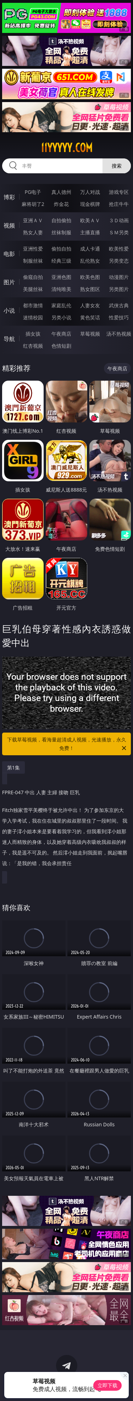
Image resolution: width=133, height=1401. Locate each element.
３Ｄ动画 (119, 220)
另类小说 (61, 317)
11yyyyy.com (67, 148)
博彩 (9, 197)
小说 (9, 310)
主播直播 (90, 232)
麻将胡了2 (33, 204)
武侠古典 (119, 305)
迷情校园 (33, 317)
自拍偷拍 (61, 220)
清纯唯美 (61, 289)
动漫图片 (119, 277)
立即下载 (107, 1385)
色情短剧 (61, 345)
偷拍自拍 (61, 248)
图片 (9, 282)
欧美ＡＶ (90, 220)
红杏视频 (33, 345)
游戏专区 (119, 192)
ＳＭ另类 (119, 232)
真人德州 (61, 192)
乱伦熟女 (90, 260)
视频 (9, 225)
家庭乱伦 (61, 305)
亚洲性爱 (33, 248)
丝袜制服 (61, 232)
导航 (9, 339)
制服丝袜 (33, 260)
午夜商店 (61, 333)
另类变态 (119, 260)
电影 (9, 254)
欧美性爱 (119, 248)
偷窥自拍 (33, 277)
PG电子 (32, 192)
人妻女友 (90, 305)
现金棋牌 (90, 204)
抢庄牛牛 (119, 204)
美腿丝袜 (33, 289)
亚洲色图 (61, 277)
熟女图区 (90, 289)
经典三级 (61, 260)
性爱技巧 (119, 317)
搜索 (117, 165)
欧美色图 (90, 277)
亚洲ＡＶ (33, 220)
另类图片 (119, 289)
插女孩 (33, 333)
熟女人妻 (33, 232)
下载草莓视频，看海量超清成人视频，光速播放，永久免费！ (67, 744)
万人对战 (90, 192)
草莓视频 (90, 333)
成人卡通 (90, 248)
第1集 (13, 767)
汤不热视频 (118, 333)
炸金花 (61, 204)
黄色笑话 (90, 317)
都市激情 (33, 305)
